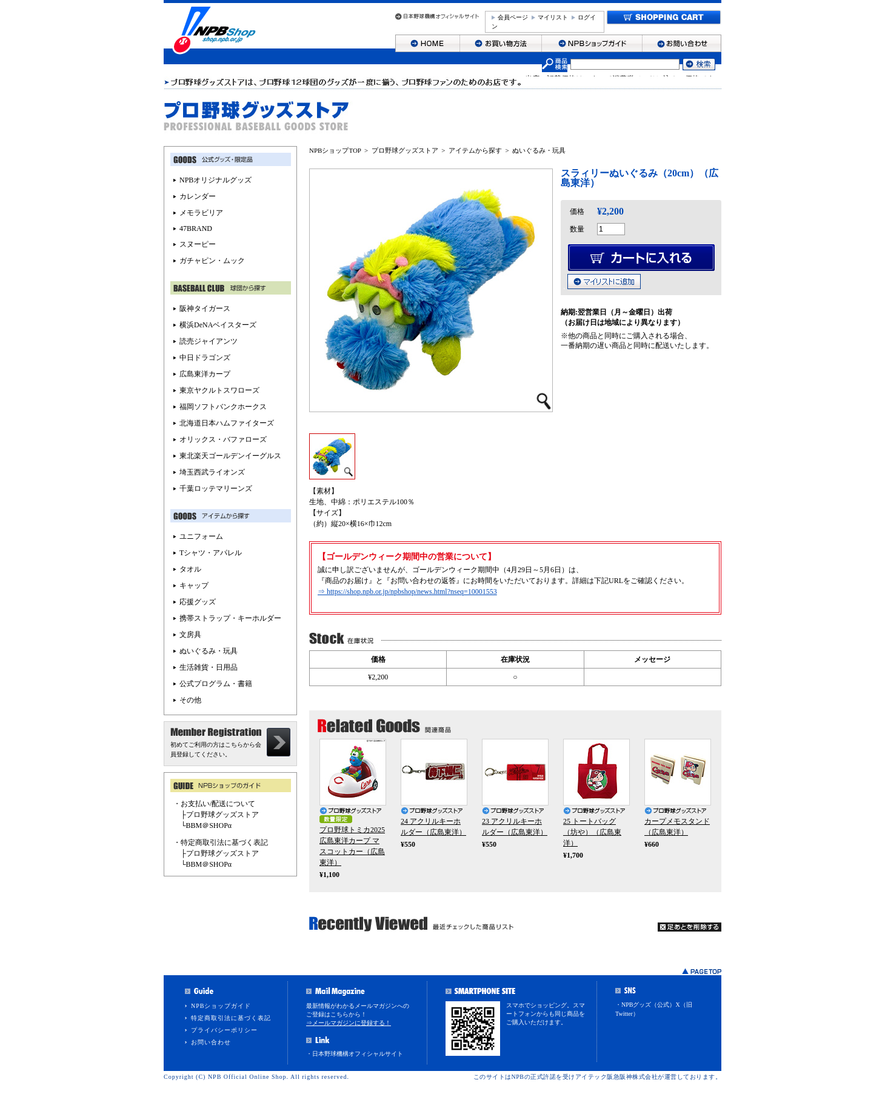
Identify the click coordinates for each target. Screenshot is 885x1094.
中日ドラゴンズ (204, 357)
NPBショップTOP (335, 150)
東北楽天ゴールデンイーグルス (230, 456)
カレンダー (197, 196)
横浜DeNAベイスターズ (217, 325)
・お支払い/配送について (214, 803)
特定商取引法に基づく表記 (231, 1018)
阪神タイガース (204, 308)
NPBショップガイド (221, 1005)
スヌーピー (197, 244)
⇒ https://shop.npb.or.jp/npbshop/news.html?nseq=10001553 (407, 591)
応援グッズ (197, 602)
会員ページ (513, 17)
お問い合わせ (211, 1042)
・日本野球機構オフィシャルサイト (354, 1053)
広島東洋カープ (204, 374)
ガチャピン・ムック (212, 260)
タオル (190, 569)
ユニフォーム (201, 536)
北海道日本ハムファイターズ (226, 423)
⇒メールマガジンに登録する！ (348, 1022)
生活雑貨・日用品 (208, 667)
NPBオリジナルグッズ (215, 180)
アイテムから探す (475, 150)
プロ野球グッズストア (405, 150)
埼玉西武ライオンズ (212, 472)
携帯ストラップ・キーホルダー (230, 618)
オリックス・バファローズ (223, 439)
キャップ (194, 585)
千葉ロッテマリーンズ (215, 488)
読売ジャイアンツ (208, 341)
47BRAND (195, 228)
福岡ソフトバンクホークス (223, 406)
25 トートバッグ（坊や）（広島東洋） (592, 832)
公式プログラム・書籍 (215, 683)
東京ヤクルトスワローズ (219, 390)
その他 (190, 700)
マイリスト (553, 17)
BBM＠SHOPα (209, 825)
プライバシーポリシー (224, 1030)
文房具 (190, 634)
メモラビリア (201, 212)
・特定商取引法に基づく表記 (220, 842)
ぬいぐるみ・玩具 (539, 150)
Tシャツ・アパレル (210, 553)
